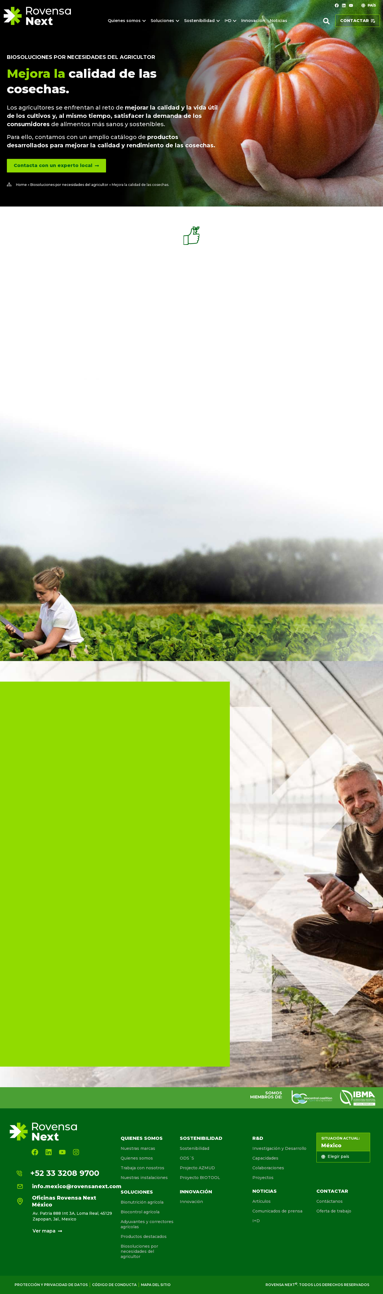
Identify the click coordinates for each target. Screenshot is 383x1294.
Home (21, 184)
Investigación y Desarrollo (279, 1148)
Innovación (196, 1191)
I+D (256, 1220)
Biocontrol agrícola (140, 1211)
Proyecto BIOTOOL (200, 1177)
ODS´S (187, 1158)
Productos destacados (144, 1236)
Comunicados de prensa (277, 1211)
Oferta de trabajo (333, 1211)
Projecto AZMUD (197, 1167)
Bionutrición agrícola (142, 1202)
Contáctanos (329, 1201)
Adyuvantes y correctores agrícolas (147, 1224)
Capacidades (265, 1158)
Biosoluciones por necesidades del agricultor (81, 57)
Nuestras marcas (138, 1148)
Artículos (261, 1201)
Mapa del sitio (156, 1285)
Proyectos (263, 1177)
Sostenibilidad (201, 1138)
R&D (257, 1138)
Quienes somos (142, 1138)
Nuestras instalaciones (144, 1177)
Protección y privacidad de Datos (51, 1285)
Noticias (264, 1191)
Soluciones (137, 1192)
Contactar (332, 1191)
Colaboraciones (268, 1167)
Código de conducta (114, 1285)
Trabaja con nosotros (142, 1167)
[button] (326, 21)
